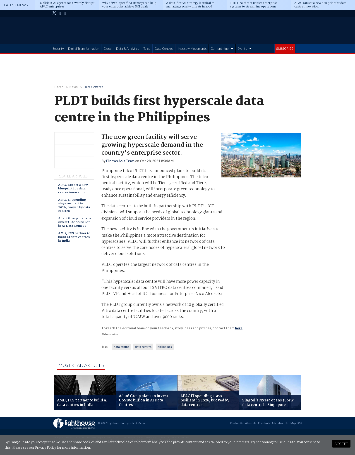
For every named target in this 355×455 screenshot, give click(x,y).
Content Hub (219, 48)
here (238, 328)
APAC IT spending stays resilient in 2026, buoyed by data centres (74, 205)
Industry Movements (192, 48)
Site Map (290, 423)
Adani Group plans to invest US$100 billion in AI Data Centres (74, 222)
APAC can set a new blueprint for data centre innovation (73, 189)
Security (58, 48)
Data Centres (164, 48)
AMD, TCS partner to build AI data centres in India (74, 237)
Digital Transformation (83, 48)
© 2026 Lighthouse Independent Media (121, 423)
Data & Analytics (127, 48)
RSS (299, 423)
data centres (143, 347)
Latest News (16, 5)
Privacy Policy (45, 447)
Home (58, 87)
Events (242, 48)
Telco (146, 48)
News (73, 87)
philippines (165, 347)
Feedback (264, 423)
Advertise (278, 423)
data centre (121, 347)
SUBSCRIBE (284, 48)
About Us (250, 423)
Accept (341, 443)
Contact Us (236, 423)
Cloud (107, 48)
